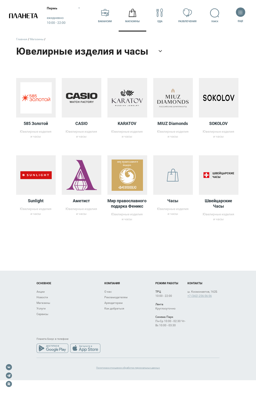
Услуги (41, 308)
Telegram (9, 376)
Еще (240, 15)
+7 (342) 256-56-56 (199, 296)
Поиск (214, 15)
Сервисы (42, 314)
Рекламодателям (116, 297)
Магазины (132, 15)
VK (9, 367)
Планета (23, 16)
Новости (42, 297)
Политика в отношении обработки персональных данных (128, 367)
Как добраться (114, 308)
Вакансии (105, 15)
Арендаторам (113, 303)
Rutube (9, 384)
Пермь (52, 8)
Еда (160, 15)
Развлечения (187, 15)
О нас (108, 291)
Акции (41, 291)
